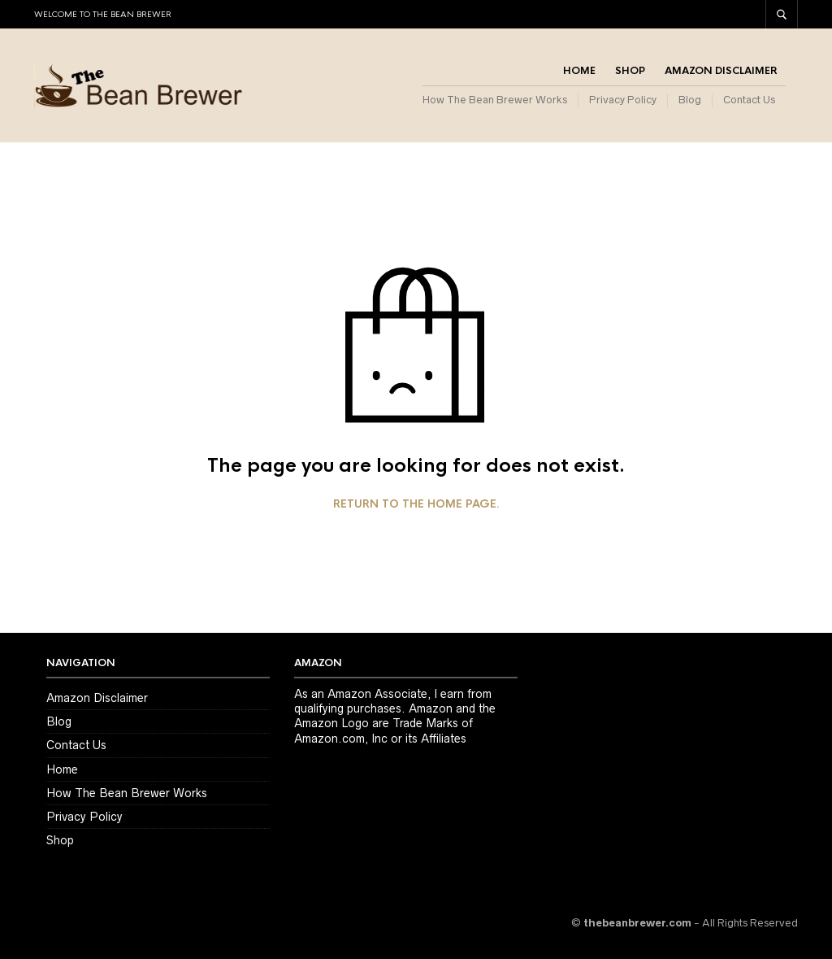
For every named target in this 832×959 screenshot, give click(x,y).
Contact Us (749, 100)
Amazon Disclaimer (721, 70)
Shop (630, 70)
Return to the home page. (416, 504)
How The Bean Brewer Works (494, 100)
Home (579, 70)
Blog (689, 100)
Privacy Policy (622, 100)
